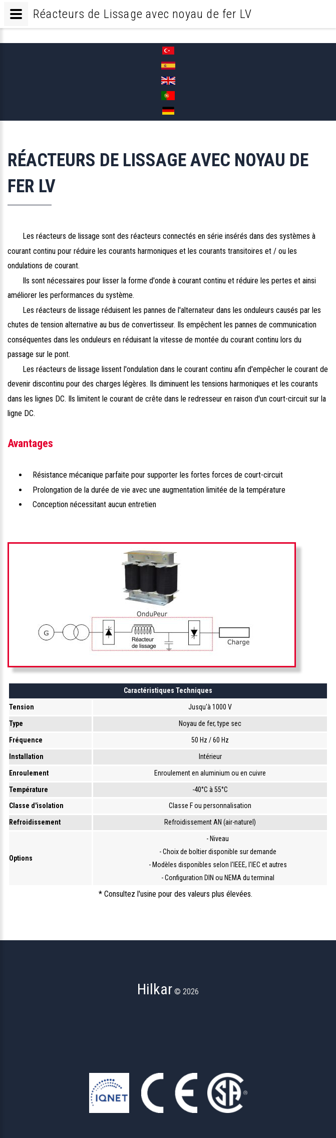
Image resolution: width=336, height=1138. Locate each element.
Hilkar (154, 989)
